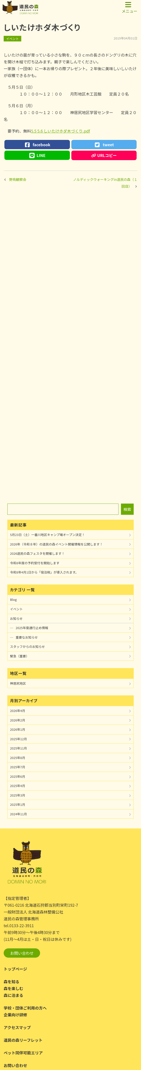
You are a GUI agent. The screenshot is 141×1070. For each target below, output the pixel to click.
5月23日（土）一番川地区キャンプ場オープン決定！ (47, 534)
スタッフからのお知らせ (27, 646)
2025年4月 (17, 785)
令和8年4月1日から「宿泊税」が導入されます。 (44, 572)
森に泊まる (13, 995)
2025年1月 (17, 804)
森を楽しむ (13, 988)
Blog (13, 599)
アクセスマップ (17, 1027)
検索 (127, 509)
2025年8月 (17, 757)
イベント (12, 38)
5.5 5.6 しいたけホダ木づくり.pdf (60, 131)
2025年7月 (17, 767)
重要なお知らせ (27, 637)
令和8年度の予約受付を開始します (34, 563)
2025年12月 (18, 739)
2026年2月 (17, 720)
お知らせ (16, 618)
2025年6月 (17, 776)
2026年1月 (17, 729)
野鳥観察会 (17, 179)
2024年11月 (18, 814)
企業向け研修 (15, 1015)
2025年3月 (17, 795)
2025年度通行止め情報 (32, 627)
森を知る (11, 981)
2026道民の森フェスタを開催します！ (37, 553)
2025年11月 (18, 748)
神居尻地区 (18, 683)
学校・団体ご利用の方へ (25, 1008)
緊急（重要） (19, 656)
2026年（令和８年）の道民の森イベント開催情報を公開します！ (56, 544)
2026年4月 (17, 710)
